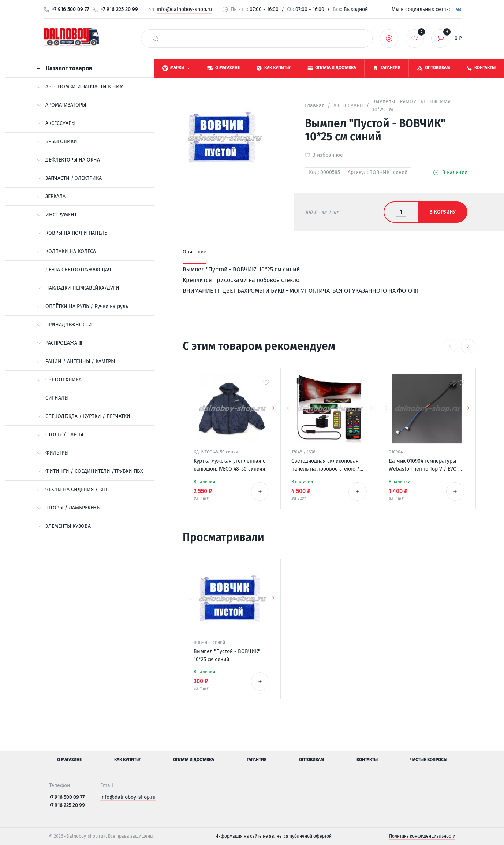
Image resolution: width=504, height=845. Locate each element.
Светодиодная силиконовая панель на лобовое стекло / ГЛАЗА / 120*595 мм (325, 465)
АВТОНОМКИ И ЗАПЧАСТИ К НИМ (80, 87)
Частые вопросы (428, 759)
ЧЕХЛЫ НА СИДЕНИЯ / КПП (73, 489)
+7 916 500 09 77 (70, 9)
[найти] (155, 38)
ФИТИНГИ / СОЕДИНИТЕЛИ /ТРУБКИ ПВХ (90, 471)
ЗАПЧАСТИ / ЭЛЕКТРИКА (69, 178)
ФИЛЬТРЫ (52, 453)
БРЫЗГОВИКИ (57, 141)
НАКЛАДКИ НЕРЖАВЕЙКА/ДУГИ (78, 288)
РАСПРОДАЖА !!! (59, 343)
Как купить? (127, 759)
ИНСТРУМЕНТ (57, 215)
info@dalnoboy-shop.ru (184, 9)
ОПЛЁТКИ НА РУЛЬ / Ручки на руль (82, 306)
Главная (315, 106)
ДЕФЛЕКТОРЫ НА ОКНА (68, 160)
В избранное (327, 155)
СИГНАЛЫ (56, 398)
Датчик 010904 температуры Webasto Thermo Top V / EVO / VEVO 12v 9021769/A (425, 465)
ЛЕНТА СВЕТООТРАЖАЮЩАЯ (78, 270)
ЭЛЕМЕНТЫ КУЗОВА (64, 526)
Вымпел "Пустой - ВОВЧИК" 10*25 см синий (227, 655)
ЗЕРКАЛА (51, 196)
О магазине (69, 759)
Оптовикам (311, 759)
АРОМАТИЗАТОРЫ (61, 105)
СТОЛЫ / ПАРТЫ (60, 434)
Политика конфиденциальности (422, 836)
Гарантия (256, 759)
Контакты (367, 759)
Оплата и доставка (193, 759)
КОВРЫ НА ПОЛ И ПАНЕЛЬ (72, 233)
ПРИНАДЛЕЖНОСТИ (64, 325)
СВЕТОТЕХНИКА (59, 380)
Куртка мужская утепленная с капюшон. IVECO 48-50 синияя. (230, 465)
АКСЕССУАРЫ (56, 123)
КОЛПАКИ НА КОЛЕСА (66, 251)
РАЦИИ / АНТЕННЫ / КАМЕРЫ (76, 361)
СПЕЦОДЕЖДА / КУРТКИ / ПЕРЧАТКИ (83, 416)
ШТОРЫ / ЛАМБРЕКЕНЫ (69, 508)
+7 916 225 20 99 (119, 9)
